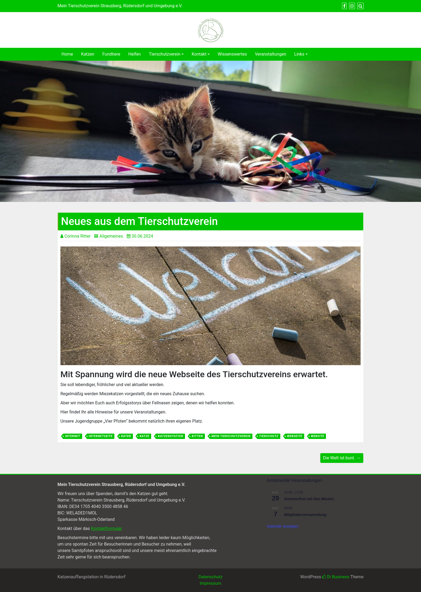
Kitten (197, 436)
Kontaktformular (106, 528)
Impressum (211, 583)
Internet (72, 436)
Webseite (294, 436)
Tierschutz (268, 436)
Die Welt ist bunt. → (342, 457)
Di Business (335, 576)
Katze (144, 436)
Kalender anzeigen (282, 526)
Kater (126, 436)
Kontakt (199, 54)
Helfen (134, 54)
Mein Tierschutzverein (231, 436)
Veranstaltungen (270, 54)
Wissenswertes (232, 54)
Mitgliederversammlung (305, 515)
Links (299, 54)
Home (67, 54)
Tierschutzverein (164, 54)
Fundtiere (111, 54)
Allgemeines (111, 236)
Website (317, 436)
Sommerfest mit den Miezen (309, 499)
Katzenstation (170, 436)
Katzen (87, 54)
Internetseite (101, 436)
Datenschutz (210, 576)
